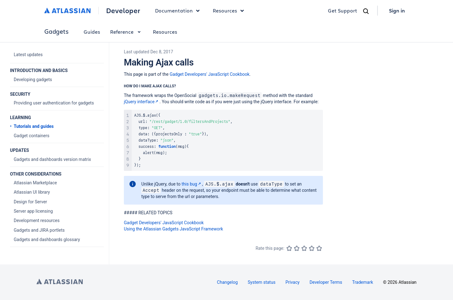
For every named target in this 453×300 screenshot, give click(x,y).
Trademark (362, 282)
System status (261, 282)
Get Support (342, 10)
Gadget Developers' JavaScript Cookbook (210, 74)
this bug (192, 183)
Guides (92, 31)
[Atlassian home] (67, 11)
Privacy (292, 282)
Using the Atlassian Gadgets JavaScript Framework (173, 228)
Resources (165, 31)
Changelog (227, 282)
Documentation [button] (179, 11)
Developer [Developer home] (123, 10)
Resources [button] (230, 11)
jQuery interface (141, 101)
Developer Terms (325, 282)
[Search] (366, 11)
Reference (126, 31)
